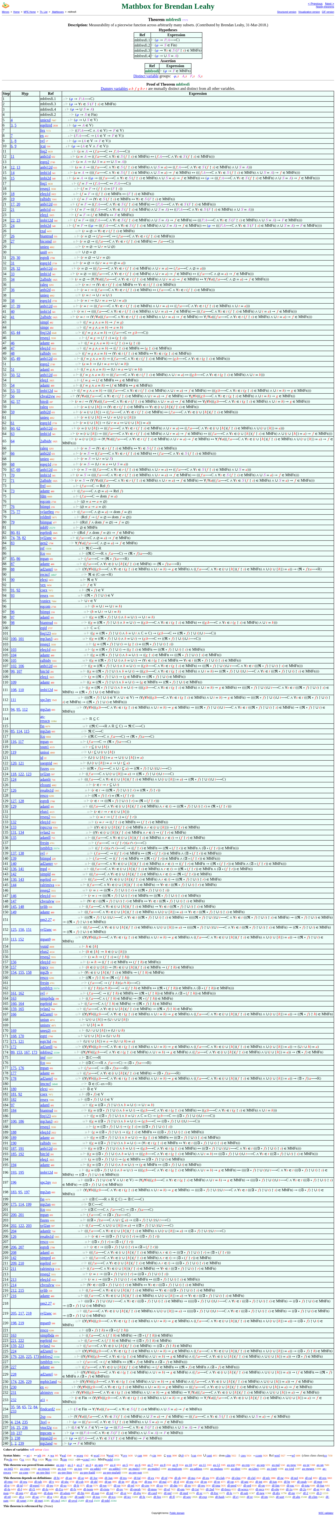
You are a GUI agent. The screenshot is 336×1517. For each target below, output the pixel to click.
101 (21, 639)
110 (21, 690)
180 (13, 1089)
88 (12, 569)
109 (13, 682)
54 (12, 385)
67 (12, 470)
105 (13, 660)
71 (12, 481)
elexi (44, 580)
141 (21, 869)
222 (21, 1340)
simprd (45, 1258)
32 (18, 268)
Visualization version (309, 12)
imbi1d (45, 173)
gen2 (44, 543)
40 (12, 312)
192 (21, 1154)
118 (13, 774)
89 (12, 1052)
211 (13, 1269)
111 (13, 700)
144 (13, 885)
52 (18, 375)
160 (13, 1004)
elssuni (45, 785)
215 (21, 1290)
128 (21, 801)
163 (13, 998)
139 (13, 858)
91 (12, 590)
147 (13, 901)
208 (13, 1253)
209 (13, 1263)
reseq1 (45, 189)
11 (12, 156)
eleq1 (44, 215)
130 (13, 879)
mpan (44, 559)
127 (13, 801)
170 (21, 1036)
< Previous (315, 3)
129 (13, 806)
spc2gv (45, 700)
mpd (43, 869)
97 (12, 617)
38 (12, 301)
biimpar (46, 522)
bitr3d (44, 671)
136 (13, 869)
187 (13, 1148)
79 (12, 522)
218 (29, 1313)
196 (13, 1182)
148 (21, 907)
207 (21, 1247)
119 (13, 752)
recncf (45, 574)
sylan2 (45, 832)
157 (13, 967)
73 (12, 491)
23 (18, 220)
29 (12, 258)
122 (21, 774)
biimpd (45, 858)
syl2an (45, 774)
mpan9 (45, 939)
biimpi (45, 507)
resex (44, 595)
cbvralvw (47, 901)
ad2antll (46, 1047)
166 (13, 1014)
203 (29, 1226)
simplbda (47, 1335)
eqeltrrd (46, 125)
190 (13, 1143)
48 (12, 353)
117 (21, 742)
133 (13, 827)
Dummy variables (114, 89)
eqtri (43, 1036)
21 (12, 210)
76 (12, 507)
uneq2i (45, 1031)
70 (12, 475)
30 (18, 258)
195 (21, 1172)
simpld (45, 874)
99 (12, 671)
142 (13, 874)
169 (13, 1031)
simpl (44, 322)
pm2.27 (46, 920)
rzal (43, 231)
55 (18, 391)
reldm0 (45, 517)
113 (13, 939)
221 (13, 1340)
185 (13, 1154)
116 (13, 742)
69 (18, 470)
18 (12, 194)
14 (12, 173)
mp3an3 (46, 639)
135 (13, 838)
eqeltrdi (46, 533)
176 (21, 1068)
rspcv (44, 967)
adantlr (45, 779)
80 (12, 533)
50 (12, 375)
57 (18, 402)
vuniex (45, 601)
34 (12, 279)
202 (13, 1226)
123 (29, 774)
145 (13, 907)
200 (13, 1215)
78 (18, 538)
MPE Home (30, 12)
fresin (44, 843)
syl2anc (46, 538)
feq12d (45, 333)
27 (12, 241)
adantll (45, 838)
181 (13, 1094)
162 (21, 993)
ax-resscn (45, 719)
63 (12, 434)
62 (18, 428)
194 (13, 1165)
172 (13, 1047)
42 (12, 402)
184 (13, 1110)
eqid (43, 628)
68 (12, 464)
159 (13, 1009)
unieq (44, 247)
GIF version (328, 12)
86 (18, 559)
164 (21, 1004)
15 (12, 178)
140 (13, 864)
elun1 (44, 812)
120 (13, 763)
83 (12, 543)
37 (12, 306)
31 (12, 263)
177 (13, 1073)
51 (12, 369)
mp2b (44, 972)
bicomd (46, 241)
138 (21, 853)
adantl (45, 369)
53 (12, 391)
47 (12, 348)
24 (12, 226)
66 (12, 453)
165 (21, 1009)
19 (12, 199)
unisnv (45, 1025)
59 (12, 412)
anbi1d (45, 156)
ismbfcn (46, 848)
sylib (44, 907)
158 (29, 972)
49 (18, 359)
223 (21, 1346)
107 (19, 671)
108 (13, 690)
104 (13, 655)
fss (42, 726)
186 (21, 1121)
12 (12, 167)
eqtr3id (45, 1041)
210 (21, 1263)
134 (21, 832)
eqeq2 (44, 162)
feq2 (43, 151)
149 (13, 912)
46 (12, 343)
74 (12, 538)
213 (13, 1279)
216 (13, 1296)
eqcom (45, 501)
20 (18, 204)
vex (43, 585)
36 (12, 290)
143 (21, 879)
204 (13, 1231)
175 (13, 1068)
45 (12, 359)
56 (12, 396)
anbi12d (46, 167)
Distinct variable (146, 76)
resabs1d (47, 790)
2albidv (46, 279)
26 (12, 236)
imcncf (45, 1084)
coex (43, 590)
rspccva (46, 827)
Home (16, 12)
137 (13, 853)
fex (42, 130)
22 (12, 220)
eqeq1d (45, 263)
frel (42, 486)
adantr (45, 343)
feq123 (45, 633)
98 (12, 623)
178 (13, 1079)
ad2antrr (46, 864)
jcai (43, 146)
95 (18, 709)
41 (12, 317)
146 (13, 896)
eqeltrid (46, 1004)
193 (13, 1172)
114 (19, 731)
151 (29, 930)
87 (12, 564)
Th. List (44, 12)
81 (18, 533)
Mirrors (5, 12)
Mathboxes (57, 12)
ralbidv (45, 199)
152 (21, 939)
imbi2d (45, 178)
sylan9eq (47, 512)
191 (21, 1148)
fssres (44, 769)
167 (27, 1052)
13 (18, 167)
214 (13, 1285)
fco (42, 553)
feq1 (43, 183)
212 (13, 1290)
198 (13, 1323)
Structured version (286, 12)
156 (13, 962)
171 (13, 1041)
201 (21, 1215)
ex (42, 136)
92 (18, 590)
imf (42, 1057)
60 (12, 428)
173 (34, 1052)
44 (18, 333)
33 (12, 274)
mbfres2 (46, 1052)
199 (29, 1204)
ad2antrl (46, 569)
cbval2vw (47, 396)
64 (12, 441)
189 (13, 1138)
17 (12, 204)
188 (13, 1132)
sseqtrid (46, 763)
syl (42, 141)
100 (13, 639)
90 (12, 580)
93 (12, 595)
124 (13, 779)
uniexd (45, 120)
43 (12, 333)
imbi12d (46, 220)
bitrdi (44, 402)
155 (21, 972)
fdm (43, 496)
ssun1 (44, 747)
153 (19, 1052)
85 (12, 559)
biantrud (46, 236)
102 (13, 666)
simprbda (47, 998)
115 (26, 731)
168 (13, 1036)
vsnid (44, 946)
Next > (329, 3)
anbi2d (45, 290)
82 (24, 538)
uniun (44, 1020)
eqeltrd (45, 879)
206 (13, 1247)
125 (13, 930)
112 (24, 709)
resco (44, 795)
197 (27, 1192)
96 (12, 612)
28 (12, 268)
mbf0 (44, 527)
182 (13, 1100)
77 (18, 512)
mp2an (45, 709)
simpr (44, 327)
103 (13, 650)
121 (21, 763)
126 (13, 790)
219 (21, 1323)
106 (21, 666)
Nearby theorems (325, 6)
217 (21, 1313)
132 (13, 822)
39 (18, 306)
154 (13, 972)
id (41, 758)
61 (12, 423)
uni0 (43, 252)
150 (21, 930)
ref (42, 548)
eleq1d (45, 194)
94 (12, 709)
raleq (44, 285)
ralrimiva (47, 885)
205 (13, 1313)
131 (13, 832)
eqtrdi (44, 258)
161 (13, 993)
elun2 (44, 952)
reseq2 (45, 817)
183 (13, 1192)
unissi (44, 752)
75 (12, 512)
